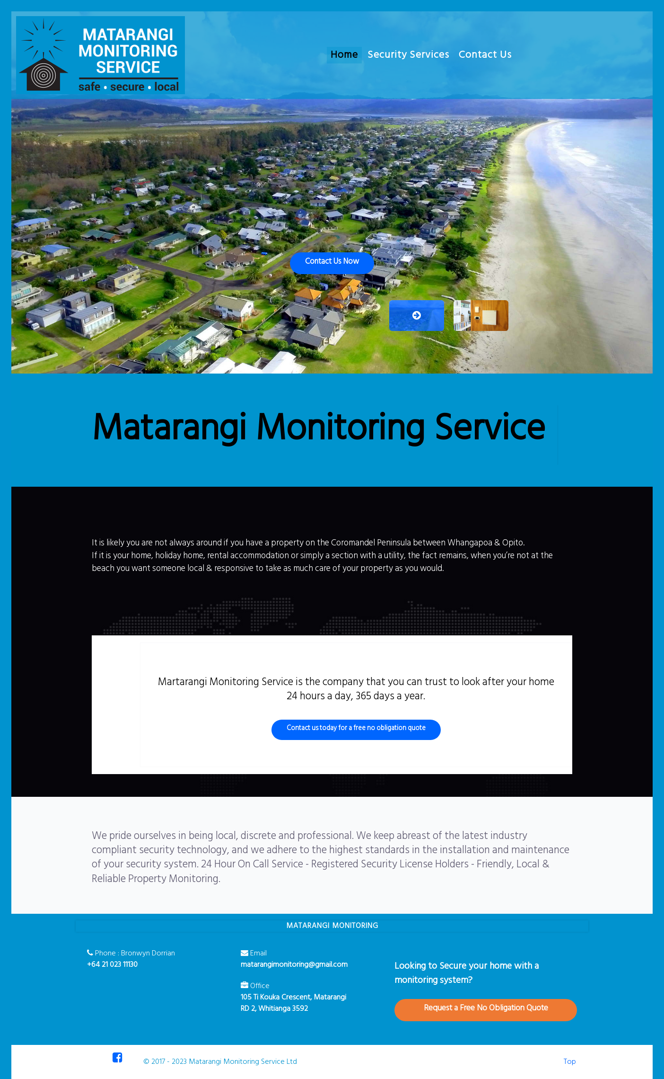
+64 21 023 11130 (112, 965)
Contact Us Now (332, 261)
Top (570, 1062)
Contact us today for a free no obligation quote (356, 728)
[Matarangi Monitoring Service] (100, 55)
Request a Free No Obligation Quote (486, 1008)
